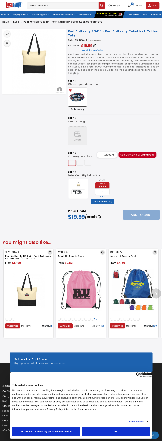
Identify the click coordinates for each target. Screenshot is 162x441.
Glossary (7, 405)
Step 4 (72, 172)
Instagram (8, 415)
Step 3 (72, 153)
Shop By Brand (19, 14)
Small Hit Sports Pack (71, 256)
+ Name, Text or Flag (102, 201)
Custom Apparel (39, 14)
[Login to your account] (153, 5)
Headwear (84, 14)
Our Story (7, 391)
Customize (12, 325)
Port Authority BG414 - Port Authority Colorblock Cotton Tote (28, 257)
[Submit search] (101, 5)
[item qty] (102, 191)
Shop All (5, 14)
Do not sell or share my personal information (46, 431)
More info (26, 326)
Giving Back (9, 396)
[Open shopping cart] (135, 5)
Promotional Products (63, 14)
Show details (136, 421)
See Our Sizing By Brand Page (137, 154)
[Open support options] (115, 5)
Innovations (9, 420)
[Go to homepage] (15, 5)
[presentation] (156, 293)
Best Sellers (134, 14)
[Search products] (62, 5)
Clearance (156, 14)
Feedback (8, 425)
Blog (4, 401)
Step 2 (72, 118)
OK (116, 431)
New (145, 14)
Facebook (8, 410)
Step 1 (71, 80)
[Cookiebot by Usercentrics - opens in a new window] (138, 374)
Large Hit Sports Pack (123, 256)
